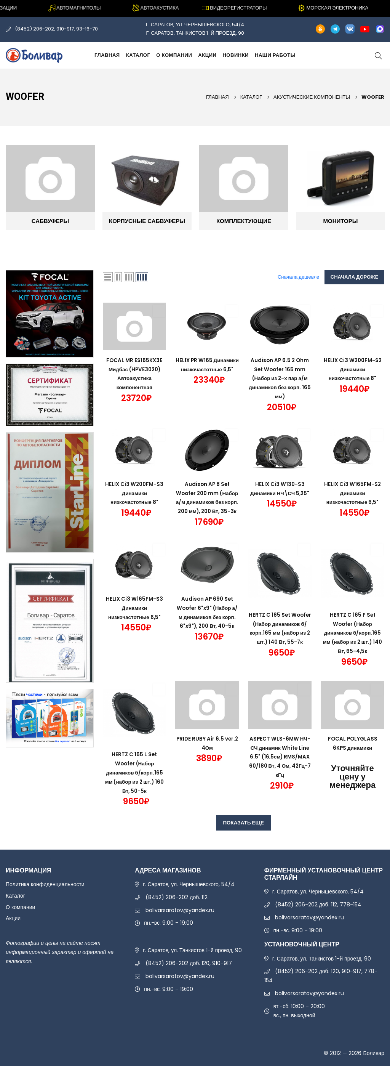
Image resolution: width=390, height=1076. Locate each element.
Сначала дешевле (299, 277)
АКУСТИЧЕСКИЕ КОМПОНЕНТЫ (311, 97)
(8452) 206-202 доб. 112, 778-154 (318, 915)
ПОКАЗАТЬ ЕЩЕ (243, 832)
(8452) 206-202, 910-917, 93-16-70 (56, 28)
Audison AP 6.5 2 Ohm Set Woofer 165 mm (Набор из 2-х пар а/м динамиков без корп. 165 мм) (280, 378)
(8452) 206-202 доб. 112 (176, 907)
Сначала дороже (355, 277)
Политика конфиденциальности (45, 894)
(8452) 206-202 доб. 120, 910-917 (188, 973)
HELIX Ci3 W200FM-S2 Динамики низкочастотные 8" (353, 369)
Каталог (138, 55)
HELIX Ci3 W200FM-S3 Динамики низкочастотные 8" (134, 493)
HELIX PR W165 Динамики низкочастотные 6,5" (207, 369)
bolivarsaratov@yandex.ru (179, 920)
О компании (174, 55)
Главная (107, 55)
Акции (207, 55)
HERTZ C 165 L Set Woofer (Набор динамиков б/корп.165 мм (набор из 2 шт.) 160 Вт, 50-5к (134, 781)
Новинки (235, 55)
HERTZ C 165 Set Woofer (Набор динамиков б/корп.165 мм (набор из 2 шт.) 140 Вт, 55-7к (280, 642)
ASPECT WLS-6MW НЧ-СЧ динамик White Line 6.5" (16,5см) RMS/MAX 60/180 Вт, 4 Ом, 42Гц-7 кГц (280, 766)
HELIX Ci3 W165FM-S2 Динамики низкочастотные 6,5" (353, 493)
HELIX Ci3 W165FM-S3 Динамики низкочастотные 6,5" (134, 617)
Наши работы (275, 55)
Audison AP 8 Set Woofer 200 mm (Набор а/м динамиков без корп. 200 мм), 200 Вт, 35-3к (207, 502)
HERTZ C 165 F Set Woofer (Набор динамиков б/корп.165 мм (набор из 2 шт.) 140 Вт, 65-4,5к (352, 642)
